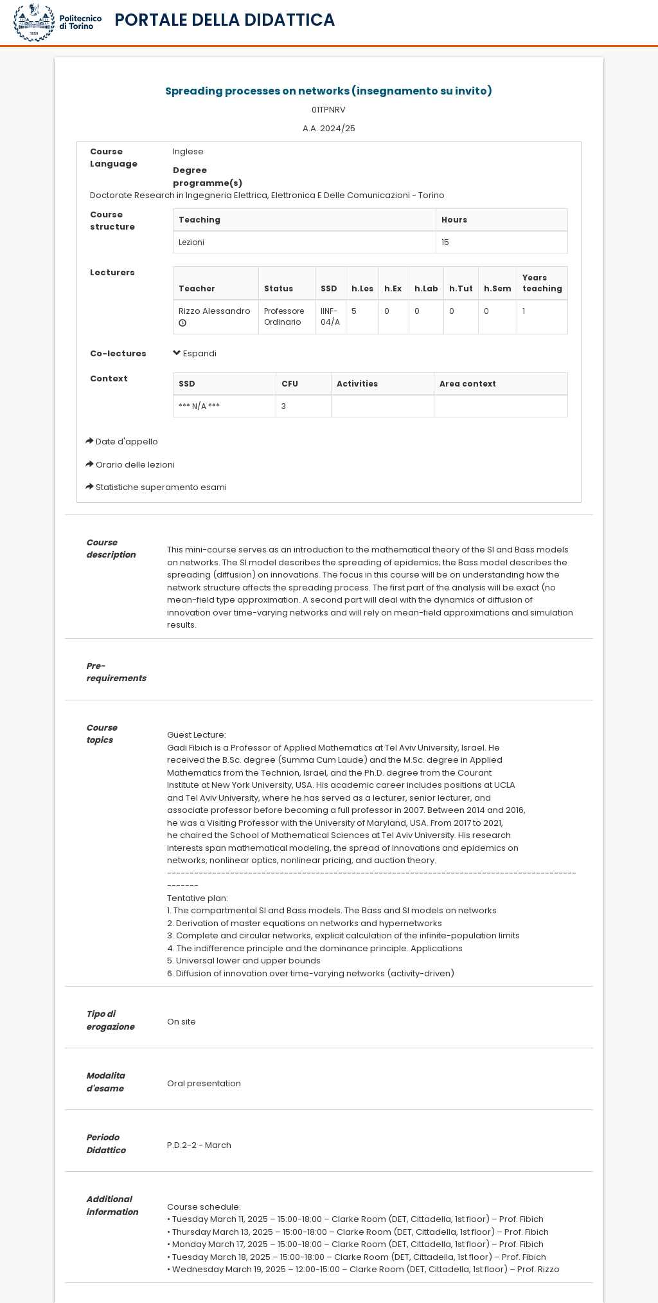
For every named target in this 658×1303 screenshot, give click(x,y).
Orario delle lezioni (135, 465)
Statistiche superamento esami (161, 487)
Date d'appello (127, 441)
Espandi (195, 353)
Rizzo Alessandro (215, 311)
